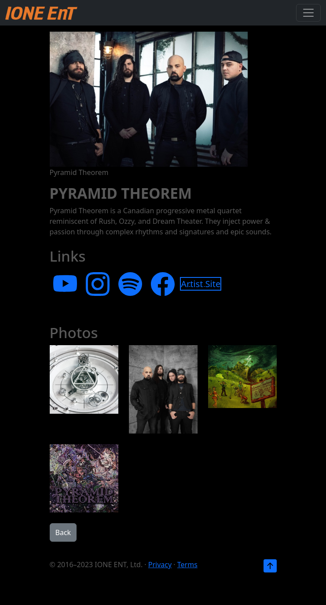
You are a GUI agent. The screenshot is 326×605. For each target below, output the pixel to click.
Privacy (160, 564)
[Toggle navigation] (308, 13)
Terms (187, 564)
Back (63, 532)
